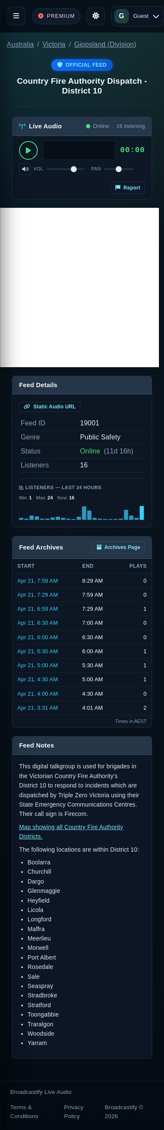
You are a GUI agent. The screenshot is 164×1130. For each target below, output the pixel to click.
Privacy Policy (73, 1111)
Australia (20, 44)
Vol (38, 168)
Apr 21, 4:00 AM (37, 694)
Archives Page (118, 547)
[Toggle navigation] (16, 16)
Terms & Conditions (24, 1111)
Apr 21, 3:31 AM (37, 708)
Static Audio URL (50, 407)
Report (127, 188)
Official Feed (81, 65)
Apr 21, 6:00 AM (37, 637)
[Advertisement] (79, 287)
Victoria (53, 44)
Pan (96, 168)
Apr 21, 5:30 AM (37, 651)
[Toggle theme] (95, 16)
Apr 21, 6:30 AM (37, 623)
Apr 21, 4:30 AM (37, 679)
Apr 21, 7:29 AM (37, 595)
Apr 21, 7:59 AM (37, 581)
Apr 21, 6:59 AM (37, 609)
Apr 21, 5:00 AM (37, 665)
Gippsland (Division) (105, 44)
